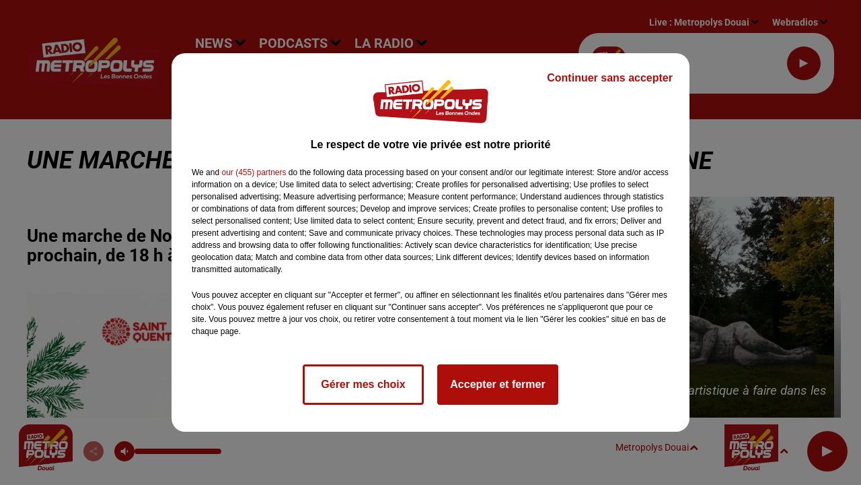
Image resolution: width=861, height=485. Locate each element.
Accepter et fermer (497, 384)
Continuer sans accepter (610, 78)
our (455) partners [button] (253, 172)
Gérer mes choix (363, 384)
